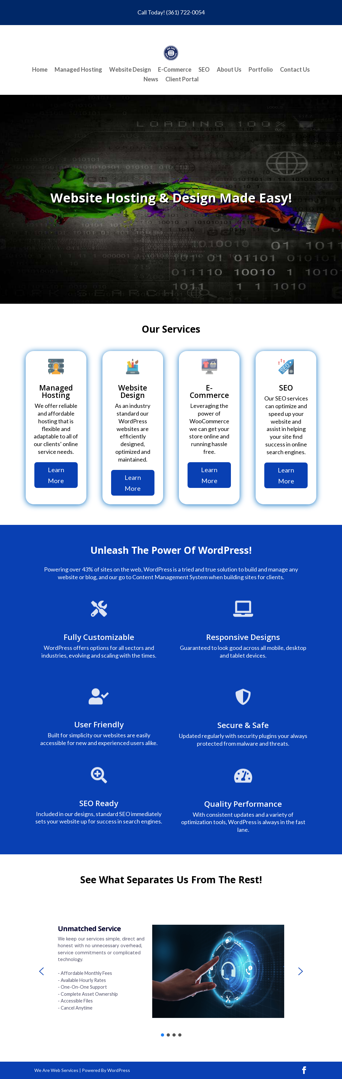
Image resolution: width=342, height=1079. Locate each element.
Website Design (130, 70)
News (151, 80)
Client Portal (182, 80)
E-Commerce (174, 70)
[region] (171, 971)
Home (40, 70)
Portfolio (261, 70)
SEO (204, 70)
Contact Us (295, 70)
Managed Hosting (78, 70)
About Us (229, 70)
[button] (41, 971)
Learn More (56, 475)
